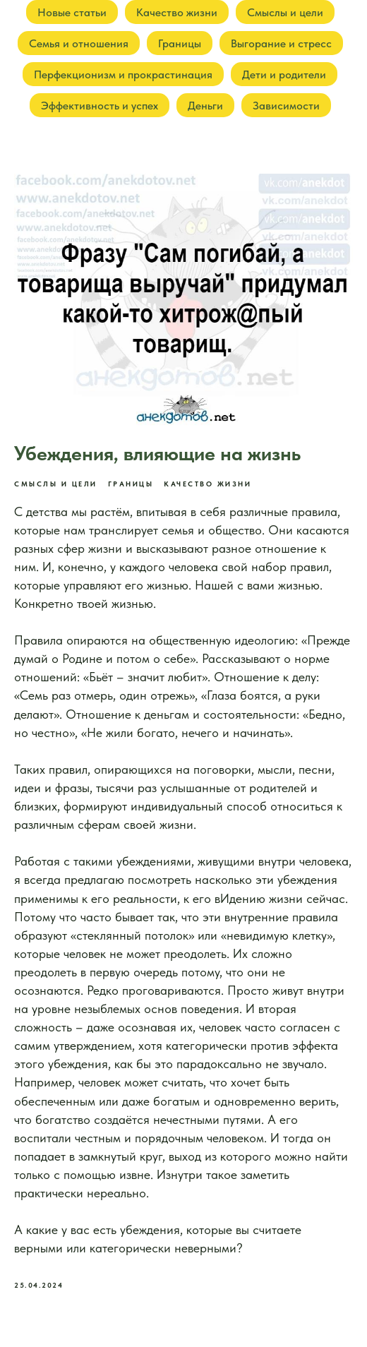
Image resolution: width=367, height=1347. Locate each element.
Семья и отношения (78, 43)
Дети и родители (284, 74)
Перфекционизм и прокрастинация (123, 74)
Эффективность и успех (99, 105)
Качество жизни (176, 12)
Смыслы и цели (285, 12)
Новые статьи (72, 12)
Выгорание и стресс (281, 43)
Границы (179, 43)
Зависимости (286, 105)
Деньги (205, 105)
